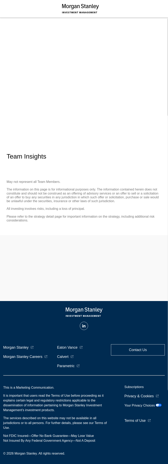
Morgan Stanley (16, 347)
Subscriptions (134, 387)
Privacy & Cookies (139, 396)
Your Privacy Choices (143, 405)
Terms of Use (135, 421)
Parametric (66, 366)
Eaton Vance (67, 347)
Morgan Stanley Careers (22, 357)
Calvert (63, 357)
